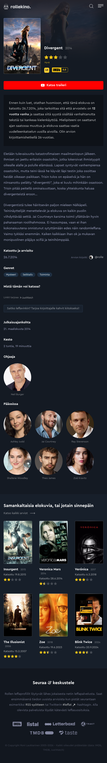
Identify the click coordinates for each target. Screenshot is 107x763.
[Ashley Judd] (17, 427)
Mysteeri (11, 274)
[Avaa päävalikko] (100, 6)
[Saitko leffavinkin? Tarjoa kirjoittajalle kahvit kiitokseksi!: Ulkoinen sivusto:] (43, 308)
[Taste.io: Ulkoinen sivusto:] (68, 733)
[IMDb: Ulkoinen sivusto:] (17, 724)
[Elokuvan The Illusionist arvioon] (18, 626)
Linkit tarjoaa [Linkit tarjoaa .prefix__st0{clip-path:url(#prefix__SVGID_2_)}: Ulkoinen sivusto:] (18, 297)
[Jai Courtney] (48, 427)
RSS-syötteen (35, 704)
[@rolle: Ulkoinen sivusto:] (96, 257)
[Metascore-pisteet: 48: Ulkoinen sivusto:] (46, 70)
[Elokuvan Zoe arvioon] (53, 624)
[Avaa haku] (91, 6)
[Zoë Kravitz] (80, 463)
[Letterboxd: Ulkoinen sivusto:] (60, 724)
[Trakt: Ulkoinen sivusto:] (88, 724)
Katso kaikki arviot (19, 513)
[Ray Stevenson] (80, 427)
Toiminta (45, 274)
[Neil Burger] (17, 379)
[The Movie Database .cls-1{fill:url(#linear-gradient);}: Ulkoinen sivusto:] (41, 733)
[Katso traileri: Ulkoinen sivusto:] (53, 85)
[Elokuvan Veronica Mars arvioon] (53, 553)
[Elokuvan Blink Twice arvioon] (89, 624)
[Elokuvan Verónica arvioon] (89, 551)
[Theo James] (48, 463)
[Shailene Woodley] (17, 463)
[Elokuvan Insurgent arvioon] (18, 551)
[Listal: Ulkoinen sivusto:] (32, 724)
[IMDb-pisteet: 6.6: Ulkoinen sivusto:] (60, 69)
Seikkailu (28, 274)
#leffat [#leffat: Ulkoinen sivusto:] (67, 704)
